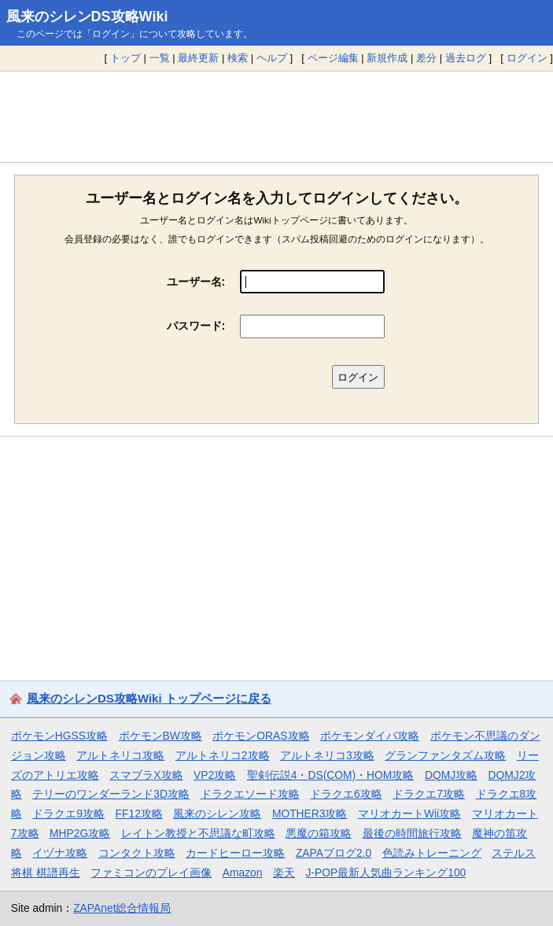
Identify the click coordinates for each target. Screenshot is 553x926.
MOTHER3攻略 (310, 813)
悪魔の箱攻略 (319, 833)
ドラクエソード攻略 (250, 794)
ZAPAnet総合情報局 (122, 908)
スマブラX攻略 (145, 775)
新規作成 (387, 58)
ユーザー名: (196, 281)
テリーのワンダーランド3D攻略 (111, 794)
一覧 (159, 58)
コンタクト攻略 (136, 853)
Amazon (243, 872)
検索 (237, 58)
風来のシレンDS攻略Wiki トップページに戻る (149, 698)
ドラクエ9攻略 (68, 813)
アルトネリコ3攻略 (327, 755)
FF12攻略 (139, 813)
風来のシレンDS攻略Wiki (87, 16)
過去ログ (465, 58)
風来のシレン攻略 (217, 813)
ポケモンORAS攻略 (260, 735)
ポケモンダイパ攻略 (369, 735)
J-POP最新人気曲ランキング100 (385, 872)
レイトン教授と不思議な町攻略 (198, 833)
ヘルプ (271, 58)
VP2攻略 (215, 775)
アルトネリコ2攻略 (222, 755)
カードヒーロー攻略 (235, 853)
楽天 (284, 872)
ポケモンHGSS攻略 (59, 735)
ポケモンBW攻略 (160, 735)
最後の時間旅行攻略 (412, 833)
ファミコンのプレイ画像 (151, 872)
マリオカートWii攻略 (409, 813)
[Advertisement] (276, 116)
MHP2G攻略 (80, 833)
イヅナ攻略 (59, 853)
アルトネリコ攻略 (120, 755)
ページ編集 (333, 58)
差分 (426, 58)
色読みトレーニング (431, 853)
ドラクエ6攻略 (346, 794)
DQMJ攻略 (451, 775)
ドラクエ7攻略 (429, 794)
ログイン (527, 58)
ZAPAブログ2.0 (333, 853)
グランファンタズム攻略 (445, 755)
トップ (125, 58)
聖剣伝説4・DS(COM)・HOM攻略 (331, 775)
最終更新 (198, 58)
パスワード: (196, 325)
